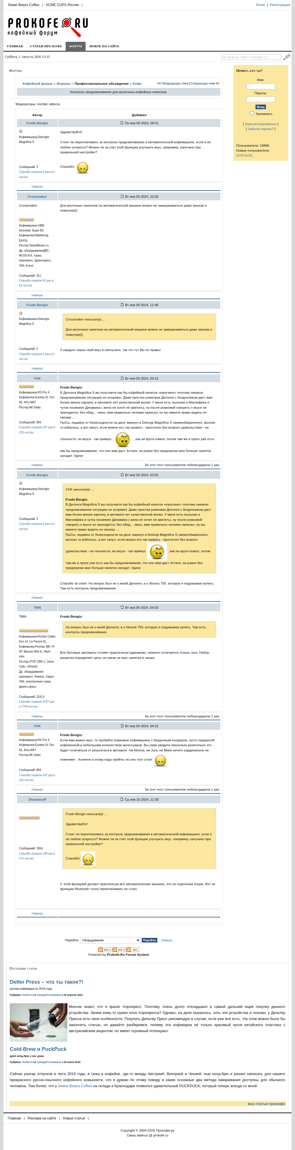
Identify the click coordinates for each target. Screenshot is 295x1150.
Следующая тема (202, 83)
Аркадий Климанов (49, 994)
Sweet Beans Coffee (23, 5)
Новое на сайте (104, 46)
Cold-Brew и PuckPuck (38, 1049)
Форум (75, 46)
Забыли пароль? (261, 129)
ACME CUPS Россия (62, 5)
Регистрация (280, 5)
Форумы (63, 83)
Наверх (37, 186)
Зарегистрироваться (261, 124)
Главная (15, 46)
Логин (260, 5)
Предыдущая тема (175, 83)
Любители (28, 994)
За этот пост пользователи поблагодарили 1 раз (182, 465)
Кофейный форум (37, 83)
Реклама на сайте (42, 1118)
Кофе (137, 83)
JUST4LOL (244, 155)
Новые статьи (74, 1118)
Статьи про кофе (46, 46)
